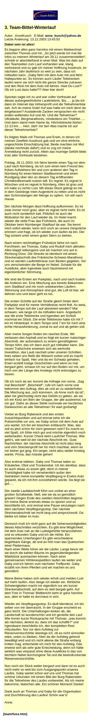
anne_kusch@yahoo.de (63, 35)
